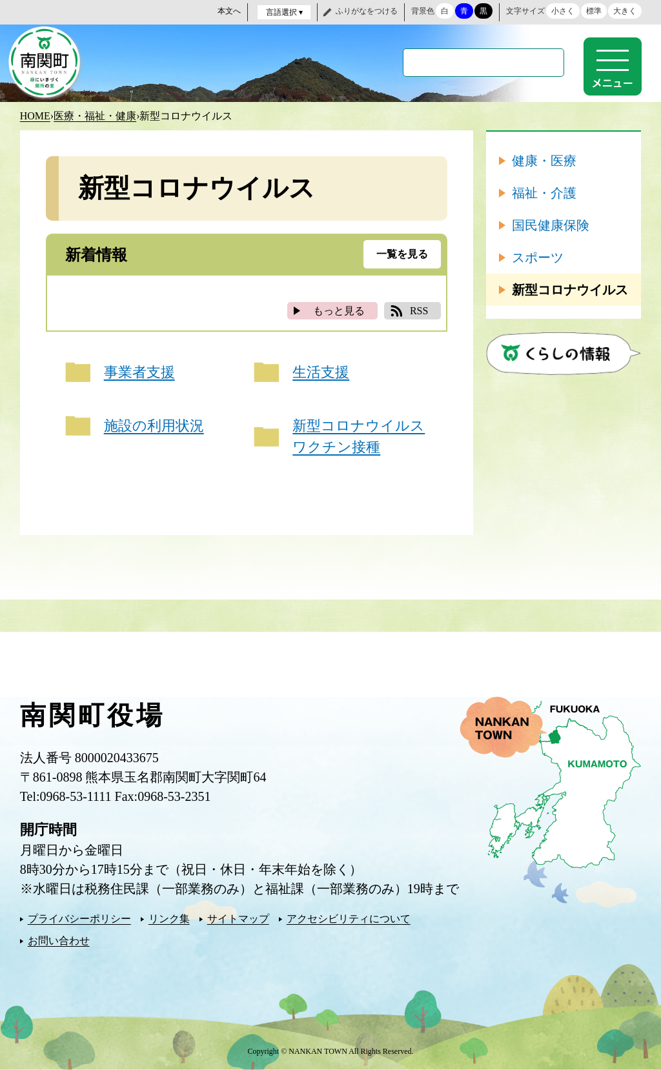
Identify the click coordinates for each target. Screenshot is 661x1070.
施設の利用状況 (154, 426)
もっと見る (339, 310)
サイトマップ (238, 918)
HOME (35, 115)
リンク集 (169, 918)
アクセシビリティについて (349, 918)
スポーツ (538, 257)
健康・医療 (544, 161)
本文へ (229, 10)
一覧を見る (402, 253)
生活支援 (320, 372)
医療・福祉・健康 (95, 115)
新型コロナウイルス (570, 290)
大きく (624, 10)
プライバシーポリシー (79, 918)
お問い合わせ (59, 940)
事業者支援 (139, 372)
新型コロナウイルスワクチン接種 (358, 436)
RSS (419, 310)
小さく (563, 10)
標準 (594, 10)
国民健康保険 (550, 225)
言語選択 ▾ (284, 12)
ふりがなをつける (367, 10)
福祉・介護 (544, 193)
